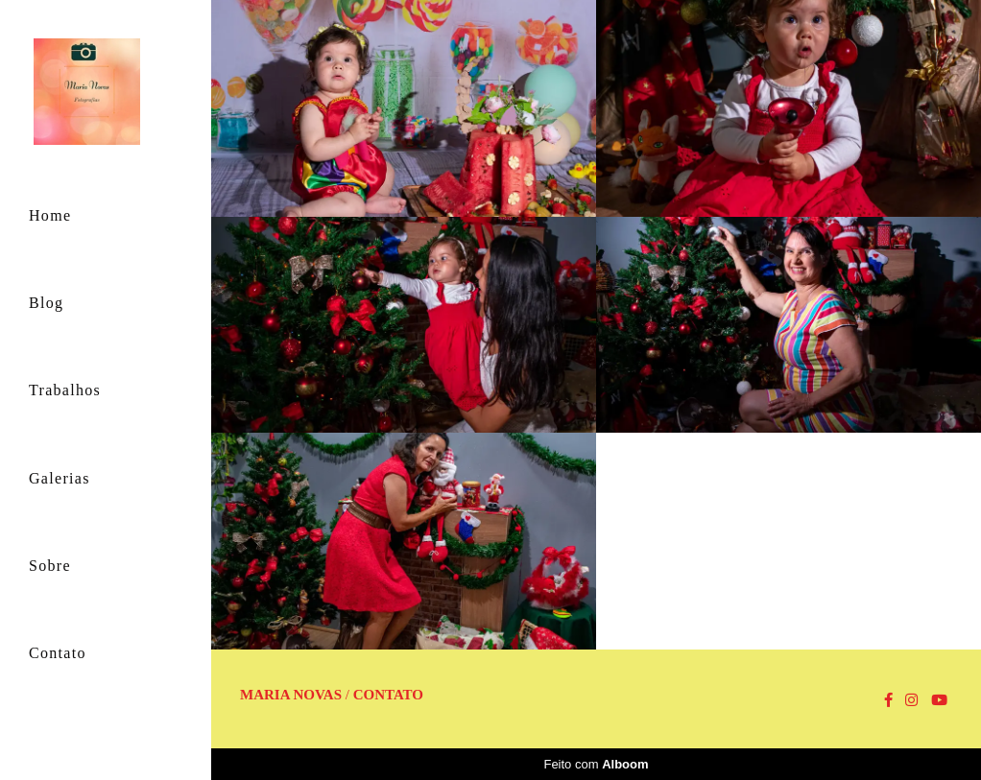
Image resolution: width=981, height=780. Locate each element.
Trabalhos (65, 390)
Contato (57, 653)
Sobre (50, 565)
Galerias (59, 478)
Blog (46, 303)
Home (50, 215)
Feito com (595, 764)
